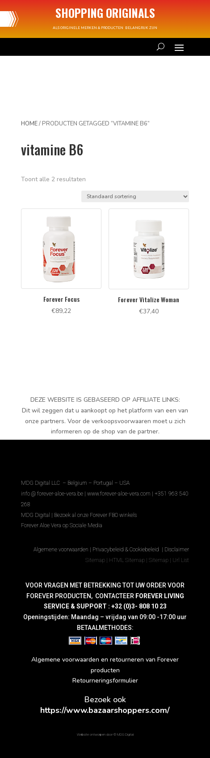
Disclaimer (176, 549)
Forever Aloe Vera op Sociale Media (61, 525)
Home (29, 124)
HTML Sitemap (127, 560)
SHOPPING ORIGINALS (105, 12)
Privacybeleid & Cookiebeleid (126, 549)
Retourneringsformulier (105, 680)
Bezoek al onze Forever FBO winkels (95, 515)
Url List (180, 560)
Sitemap (95, 560)
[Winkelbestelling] (135, 196)
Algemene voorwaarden (61, 549)
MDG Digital (35, 515)
